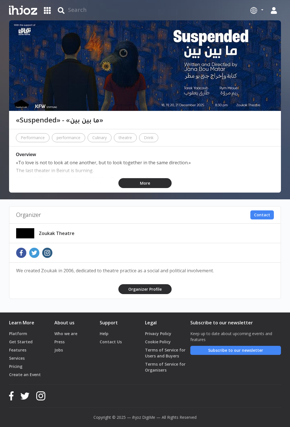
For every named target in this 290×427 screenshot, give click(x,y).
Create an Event (25, 374)
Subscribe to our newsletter (235, 350)
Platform (18, 333)
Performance (33, 137)
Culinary (99, 137)
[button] (257, 10)
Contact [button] (262, 214)
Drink (148, 137)
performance (68, 137)
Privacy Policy (158, 333)
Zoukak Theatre (56, 233)
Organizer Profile (145, 289)
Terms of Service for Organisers (165, 367)
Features (17, 350)
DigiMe (148, 417)
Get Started (21, 341)
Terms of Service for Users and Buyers (165, 353)
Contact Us (111, 341)
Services (17, 358)
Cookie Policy (158, 341)
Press (59, 341)
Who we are (65, 333)
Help (104, 333)
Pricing (15, 366)
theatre (125, 137)
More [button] (145, 183)
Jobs (58, 350)
